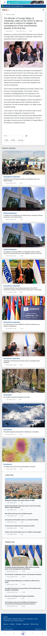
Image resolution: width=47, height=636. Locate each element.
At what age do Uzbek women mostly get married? (20, 526)
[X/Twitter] (18, 135)
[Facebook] (14, 135)
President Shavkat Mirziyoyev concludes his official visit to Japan (22, 581)
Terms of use (34, 624)
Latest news (9, 475)
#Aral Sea (20, 140)
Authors (12, 624)
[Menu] (43, 9)
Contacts (18, 624)
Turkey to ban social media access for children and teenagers (23, 532)
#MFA (6, 140)
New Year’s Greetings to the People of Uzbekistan (19, 596)
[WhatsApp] (22, 135)
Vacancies (26, 624)
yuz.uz (42, 629)
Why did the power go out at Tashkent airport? (18, 513)
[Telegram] (10, 135)
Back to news (9, 14)
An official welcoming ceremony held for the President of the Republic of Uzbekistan (23, 589)
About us (6, 624)
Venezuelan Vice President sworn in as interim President (21, 519)
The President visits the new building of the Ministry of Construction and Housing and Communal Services (21, 603)
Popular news (10, 542)
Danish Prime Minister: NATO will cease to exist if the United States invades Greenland (22, 506)
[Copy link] (26, 135)
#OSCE (13, 140)
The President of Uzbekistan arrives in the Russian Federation (23, 574)
